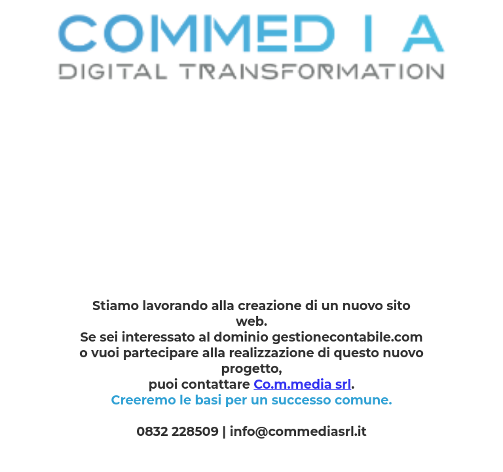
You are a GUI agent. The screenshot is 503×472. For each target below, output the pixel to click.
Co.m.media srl (302, 384)
